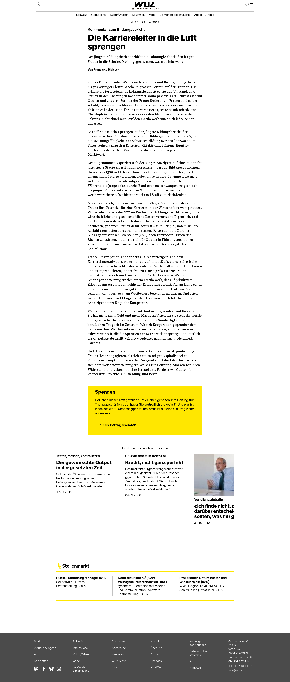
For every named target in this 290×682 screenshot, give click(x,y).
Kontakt (156, 641)
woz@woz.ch (236, 670)
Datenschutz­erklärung (198, 653)
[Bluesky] (51, 669)
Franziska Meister (106, 69)
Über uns (156, 648)
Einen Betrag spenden (117, 425)
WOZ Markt (119, 660)
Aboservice (119, 648)
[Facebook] (44, 669)
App (36, 654)
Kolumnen (138, 14)
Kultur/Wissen (119, 14)
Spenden (156, 660)
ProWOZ (156, 667)
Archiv (209, 14)
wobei (152, 14)
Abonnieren (119, 641)
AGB (192, 661)
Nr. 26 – (145, 22)
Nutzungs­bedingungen (198, 643)
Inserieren (118, 654)
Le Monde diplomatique (175, 14)
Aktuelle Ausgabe (45, 648)
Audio (198, 14)
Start (37, 641)
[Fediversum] (37, 669)
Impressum (196, 667)
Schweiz (81, 14)
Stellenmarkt (75, 565)
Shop (115, 667)
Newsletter (41, 660)
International (98, 14)
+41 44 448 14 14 (240, 665)
